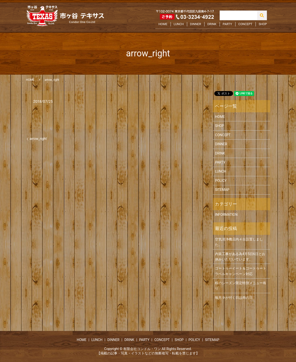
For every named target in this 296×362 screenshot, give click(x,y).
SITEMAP (222, 190)
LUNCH (184, 25)
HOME (170, 25)
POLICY (220, 181)
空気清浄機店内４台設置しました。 (239, 242)
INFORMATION (226, 215)
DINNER (200, 25)
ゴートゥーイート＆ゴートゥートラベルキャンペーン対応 (240, 271)
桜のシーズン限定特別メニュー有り (240, 285)
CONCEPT (247, 25)
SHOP (263, 25)
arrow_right (38, 139)
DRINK (215, 25)
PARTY (230, 25)
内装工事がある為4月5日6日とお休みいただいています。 (240, 256)
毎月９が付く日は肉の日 (234, 298)
